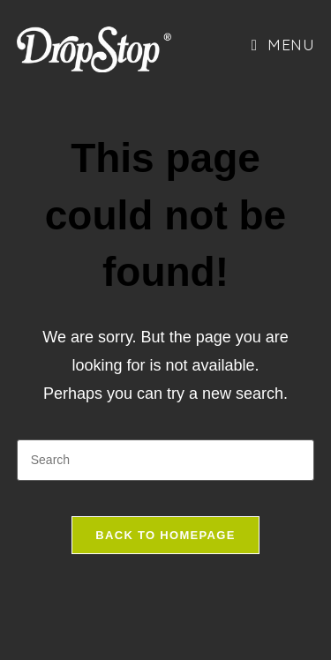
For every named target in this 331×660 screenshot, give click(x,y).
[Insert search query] (166, 460)
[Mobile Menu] (283, 44)
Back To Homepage (165, 535)
